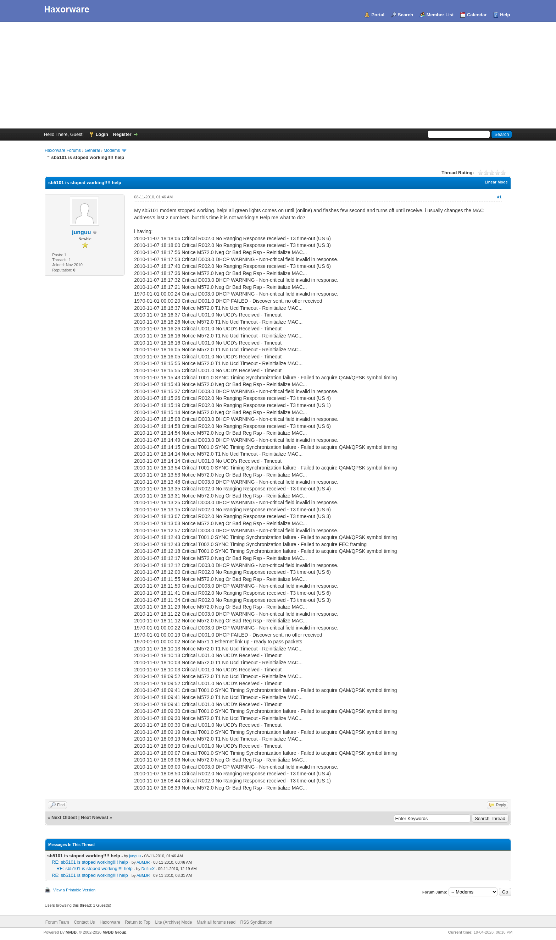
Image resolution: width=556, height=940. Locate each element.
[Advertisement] (278, 75)
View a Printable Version (74, 890)
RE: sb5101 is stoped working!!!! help (90, 862)
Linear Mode (496, 182)
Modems (112, 150)
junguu (81, 232)
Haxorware (110, 922)
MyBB (71, 932)
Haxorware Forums (63, 150)
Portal (377, 14)
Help (505, 14)
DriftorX (148, 869)
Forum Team (57, 922)
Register (122, 134)
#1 (499, 197)
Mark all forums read (216, 922)
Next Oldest (64, 817)
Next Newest (94, 817)
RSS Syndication (256, 922)
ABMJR (143, 862)
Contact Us (84, 922)
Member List (440, 14)
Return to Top (137, 922)
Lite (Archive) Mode (173, 922)
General (92, 150)
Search (405, 14)
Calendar (477, 14)
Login (102, 134)
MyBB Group (114, 932)
